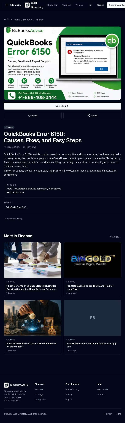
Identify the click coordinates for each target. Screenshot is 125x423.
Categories (40, 399)
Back (8, 19)
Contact (101, 394)
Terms (118, 413)
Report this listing (13, 218)
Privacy (109, 413)
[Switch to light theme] (90, 5)
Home (17, 19)
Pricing (79, 5)
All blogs (39, 394)
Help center (102, 389)
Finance (39, 19)
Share (92, 115)
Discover (52, 5)
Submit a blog (72, 389)
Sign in (100, 5)
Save (32, 115)
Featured (66, 5)
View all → (115, 236)
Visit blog (63, 106)
